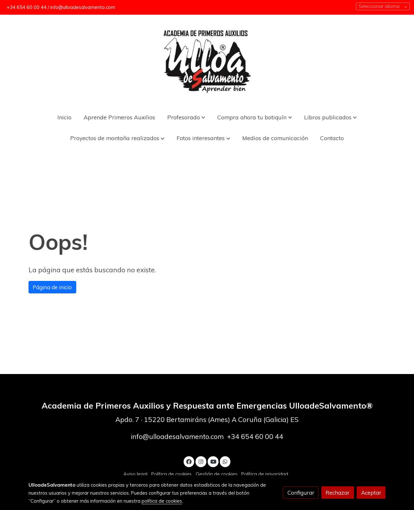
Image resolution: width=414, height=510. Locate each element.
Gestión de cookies (216, 474)
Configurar (300, 492)
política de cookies (162, 501)
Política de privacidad (264, 474)
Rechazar (338, 492)
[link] (207, 60)
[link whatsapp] (225, 461)
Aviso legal (135, 474)
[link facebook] (189, 461)
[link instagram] (201, 461)
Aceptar (371, 492)
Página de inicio (52, 287)
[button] (254, 117)
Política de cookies (171, 474)
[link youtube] (213, 461)
